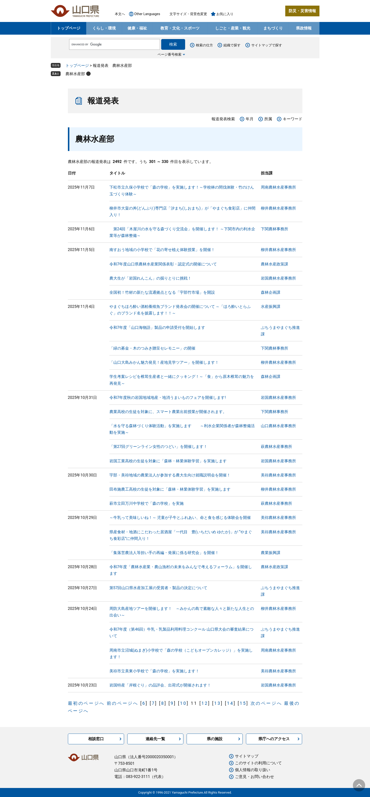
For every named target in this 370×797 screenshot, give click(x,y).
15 (243, 703)
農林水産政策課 (274, 264)
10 (183, 703)
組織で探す (232, 45)
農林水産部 (75, 73)
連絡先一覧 (155, 738)
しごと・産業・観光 (232, 28)
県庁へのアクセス (274, 738)
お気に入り (224, 14)
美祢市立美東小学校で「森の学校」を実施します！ (154, 671)
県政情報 (304, 28)
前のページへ (122, 703)
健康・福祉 (137, 28)
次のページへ (266, 703)
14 (230, 703)
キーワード (292, 119)
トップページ (68, 28)
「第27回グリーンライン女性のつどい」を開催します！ (158, 446)
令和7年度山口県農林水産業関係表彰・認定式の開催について (163, 264)
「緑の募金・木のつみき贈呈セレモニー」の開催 (152, 348)
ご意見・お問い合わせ (254, 776)
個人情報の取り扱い (252, 769)
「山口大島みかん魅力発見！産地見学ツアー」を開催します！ (164, 362)
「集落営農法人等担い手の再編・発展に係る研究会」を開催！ (164, 552)
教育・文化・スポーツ (180, 28)
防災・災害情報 (302, 11)
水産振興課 (270, 306)
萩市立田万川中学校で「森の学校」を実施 (146, 503)
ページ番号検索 (169, 54)
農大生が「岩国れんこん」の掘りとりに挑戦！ (150, 278)
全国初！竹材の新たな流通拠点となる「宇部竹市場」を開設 (162, 292)
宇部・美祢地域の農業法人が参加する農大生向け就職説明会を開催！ (170, 475)
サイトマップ (246, 756)
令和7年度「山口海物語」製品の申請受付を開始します (157, 327)
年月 (250, 119)
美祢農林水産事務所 (278, 475)
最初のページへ (86, 703)
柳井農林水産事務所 (278, 208)
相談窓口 (96, 738)
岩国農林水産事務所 (278, 278)
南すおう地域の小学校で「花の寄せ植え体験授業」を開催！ (162, 249)
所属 (268, 119)
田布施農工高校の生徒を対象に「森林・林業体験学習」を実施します (170, 489)
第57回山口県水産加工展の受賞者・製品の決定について (158, 587)
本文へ (120, 14)
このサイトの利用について (258, 763)
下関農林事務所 (274, 229)
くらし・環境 (104, 28)
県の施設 (214, 738)
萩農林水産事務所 (276, 446)
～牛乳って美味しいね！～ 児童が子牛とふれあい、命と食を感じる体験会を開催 (180, 517)
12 (204, 703)
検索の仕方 (204, 45)
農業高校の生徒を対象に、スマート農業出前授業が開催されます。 (168, 411)
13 (217, 703)
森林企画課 (270, 292)
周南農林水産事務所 (278, 187)
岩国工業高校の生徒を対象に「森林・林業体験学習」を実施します (168, 461)
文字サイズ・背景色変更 (188, 14)
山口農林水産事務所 (278, 426)
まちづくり (273, 28)
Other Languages (147, 14)
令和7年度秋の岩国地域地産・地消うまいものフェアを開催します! (167, 397)
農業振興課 (270, 552)
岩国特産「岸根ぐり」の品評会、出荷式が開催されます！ (160, 685)
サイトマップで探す (266, 45)
